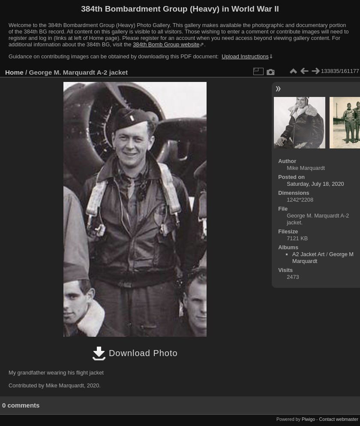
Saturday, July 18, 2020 (315, 184)
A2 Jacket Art (308, 254)
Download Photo (134, 353)
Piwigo (308, 419)
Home (14, 72)
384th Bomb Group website (166, 44)
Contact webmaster (338, 419)
